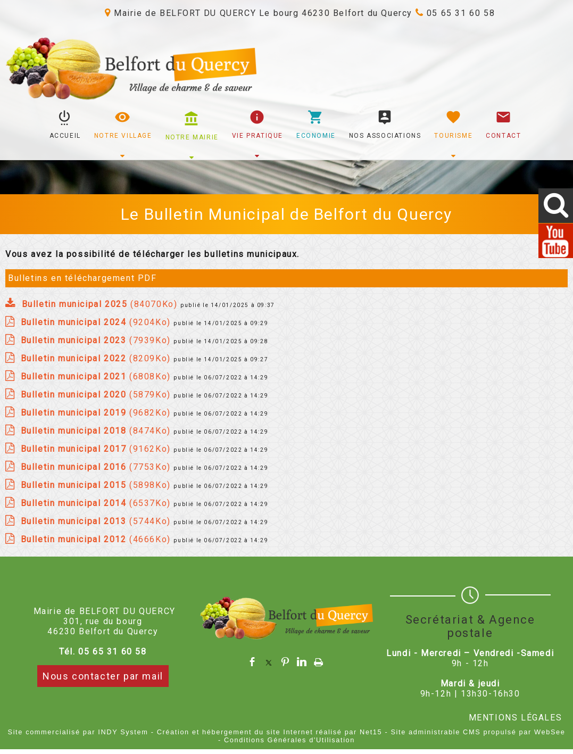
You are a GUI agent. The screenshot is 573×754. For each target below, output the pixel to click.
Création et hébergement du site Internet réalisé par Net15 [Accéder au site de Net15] (270, 732)
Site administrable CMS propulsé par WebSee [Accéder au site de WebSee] (478, 732)
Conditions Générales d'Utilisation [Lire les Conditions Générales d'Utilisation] (289, 740)
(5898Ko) (97, 485)
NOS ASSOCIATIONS (385, 135)
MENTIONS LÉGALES (515, 717)
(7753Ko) (97, 467)
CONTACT (503, 135)
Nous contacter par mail (103, 676)
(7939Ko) (97, 340)
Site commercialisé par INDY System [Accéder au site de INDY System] (78, 732)
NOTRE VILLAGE (123, 135)
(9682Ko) (97, 413)
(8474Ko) (97, 431)
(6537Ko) (97, 503)
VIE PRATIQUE (257, 135)
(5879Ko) (97, 395)
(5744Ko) (97, 521)
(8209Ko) (97, 358)
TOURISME (453, 135)
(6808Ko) (97, 376)
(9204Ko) (97, 322)
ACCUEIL (65, 135)
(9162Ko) (97, 449)
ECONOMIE (316, 135)
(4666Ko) (97, 539)
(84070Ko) (101, 304)
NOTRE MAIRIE (192, 137)
